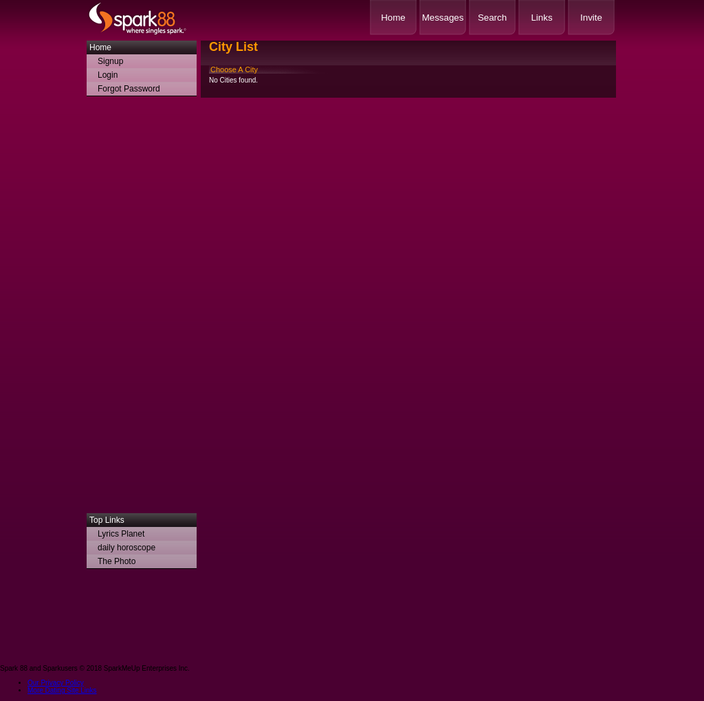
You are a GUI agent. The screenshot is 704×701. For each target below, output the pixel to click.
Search (492, 17)
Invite (591, 17)
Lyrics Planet (121, 534)
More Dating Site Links (62, 690)
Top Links (106, 520)
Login (108, 75)
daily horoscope (126, 547)
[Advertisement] (142, 308)
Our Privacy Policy (56, 683)
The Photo (116, 561)
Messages (443, 17)
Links (541, 17)
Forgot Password (129, 89)
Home (393, 17)
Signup (110, 61)
